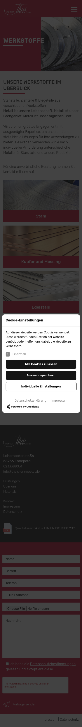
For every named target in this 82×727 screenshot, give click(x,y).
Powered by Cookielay (22, 406)
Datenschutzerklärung (31, 401)
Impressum (60, 401)
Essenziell (15, 354)
